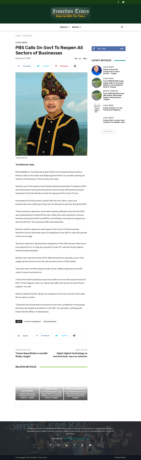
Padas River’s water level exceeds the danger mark (114, 121)
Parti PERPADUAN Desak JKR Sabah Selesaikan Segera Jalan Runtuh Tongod (75, 395)
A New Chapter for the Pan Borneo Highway (112, 109)
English (65, 27)
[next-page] (22, 405)
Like (121, 48)
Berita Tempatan (75, 389)
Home (18, 35)
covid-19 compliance (32, 321)
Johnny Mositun (50, 321)
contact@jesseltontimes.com (76, 438)
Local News (27, 35)
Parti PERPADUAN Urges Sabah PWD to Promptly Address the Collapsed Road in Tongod (51, 395)
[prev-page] (17, 405)
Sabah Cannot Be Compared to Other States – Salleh (27, 396)
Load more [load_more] (108, 131)
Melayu (76, 27)
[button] (122, 27)
